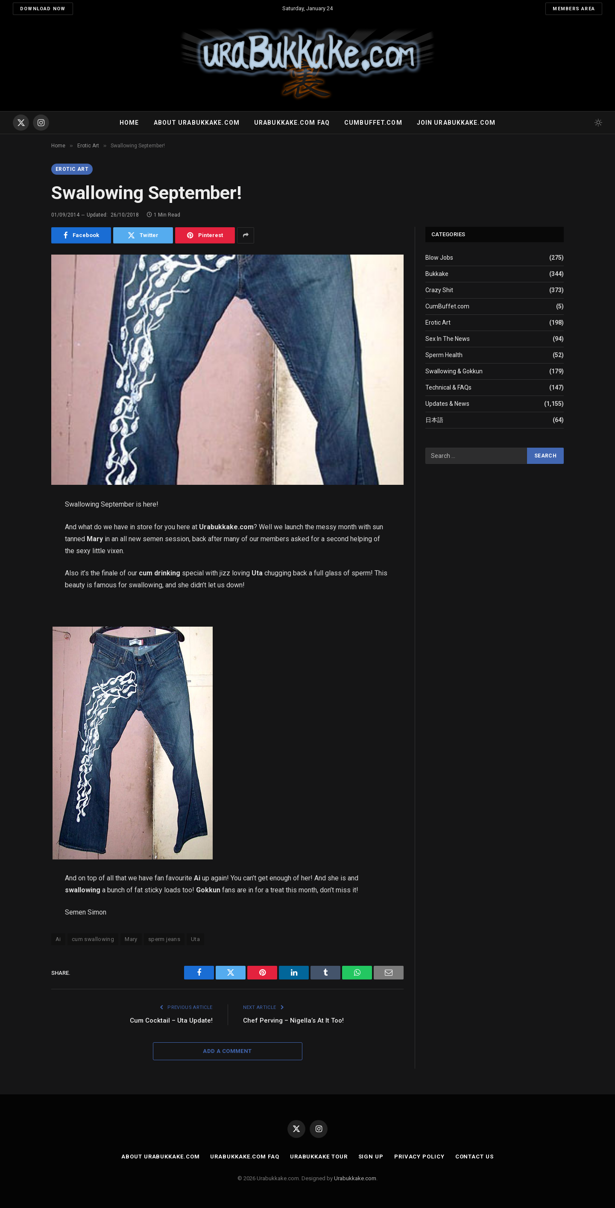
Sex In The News (447, 338)
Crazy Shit (439, 290)
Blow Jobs (439, 257)
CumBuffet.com (447, 306)
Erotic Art (72, 169)
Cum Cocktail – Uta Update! (171, 1020)
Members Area (574, 9)
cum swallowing (93, 939)
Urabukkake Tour (319, 1156)
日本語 (434, 419)
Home (129, 122)
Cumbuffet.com (373, 122)
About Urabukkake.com (197, 122)
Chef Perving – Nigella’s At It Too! (293, 1020)
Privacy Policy (419, 1156)
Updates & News (447, 403)
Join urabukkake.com (456, 122)
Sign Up (371, 1156)
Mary (131, 939)
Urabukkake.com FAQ (292, 122)
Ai (58, 939)
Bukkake (436, 273)
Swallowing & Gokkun (454, 371)
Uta (195, 939)
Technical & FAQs (448, 387)
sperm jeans (164, 939)
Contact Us (474, 1156)
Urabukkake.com (355, 1178)
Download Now (43, 9)
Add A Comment (227, 1051)
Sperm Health (444, 355)
